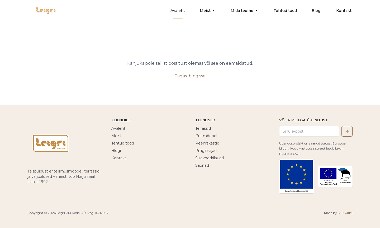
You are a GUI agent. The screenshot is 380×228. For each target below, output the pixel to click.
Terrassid (203, 128)
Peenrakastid (207, 143)
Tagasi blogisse (190, 75)
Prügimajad (206, 150)
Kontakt (344, 10)
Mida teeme (245, 10)
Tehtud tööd (285, 10)
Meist (208, 10)
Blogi (316, 10)
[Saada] (347, 131)
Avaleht (177, 10)
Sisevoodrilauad (209, 158)
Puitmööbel (206, 135)
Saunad (202, 165)
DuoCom (345, 213)
